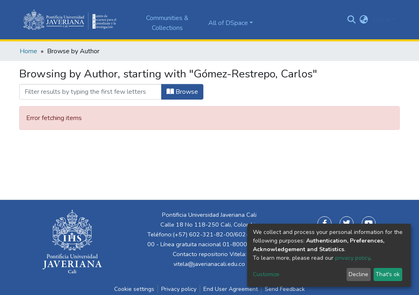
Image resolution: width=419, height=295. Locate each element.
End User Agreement (230, 289)
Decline (358, 274)
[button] (364, 20)
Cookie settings (134, 289)
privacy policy (352, 258)
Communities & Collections (167, 23)
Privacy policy (178, 289)
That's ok (388, 274)
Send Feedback (285, 289)
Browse (182, 91)
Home (28, 51)
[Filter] (90, 92)
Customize (266, 274)
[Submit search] (351, 19)
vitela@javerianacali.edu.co (209, 264)
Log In (381, 19)
